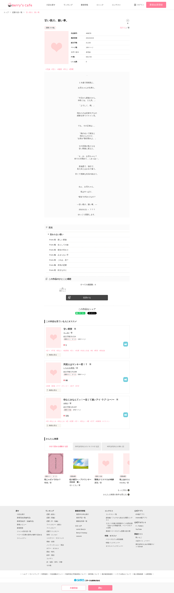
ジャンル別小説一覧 (24, 531)
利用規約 (44, 574)
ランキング (68, 5)
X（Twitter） (140, 526)
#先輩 (77, 350)
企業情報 (148, 574)
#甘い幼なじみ (51, 421)
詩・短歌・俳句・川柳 (54, 562)
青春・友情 (50, 541)
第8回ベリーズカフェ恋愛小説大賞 (118, 531)
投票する (87, 298)
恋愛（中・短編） (53, 521)
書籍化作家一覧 (81, 521)
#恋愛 (48, 386)
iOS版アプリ (140, 514)
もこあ (66, 333)
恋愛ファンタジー (53, 531)
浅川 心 (123, 28)
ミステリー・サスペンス (55, 538)
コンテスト (116, 5)
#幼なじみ (61, 421)
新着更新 (20, 528)
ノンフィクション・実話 (55, 545)
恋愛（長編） (51, 518)
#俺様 (59, 69)
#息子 (72, 386)
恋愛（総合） (51, 514)
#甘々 (48, 350)
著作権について (93, 574)
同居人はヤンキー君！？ (75, 364)
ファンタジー (51, 528)
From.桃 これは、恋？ (58, 260)
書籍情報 (84, 5)
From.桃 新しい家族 (58, 240)
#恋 (67, 421)
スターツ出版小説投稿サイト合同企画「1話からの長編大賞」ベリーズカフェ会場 (119, 525)
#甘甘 (77, 386)
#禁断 (71, 69)
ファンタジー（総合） (54, 524)
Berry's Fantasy (81, 533)
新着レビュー (21, 524)
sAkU (65, 403)
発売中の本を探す (82, 514)
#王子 (92, 421)
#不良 (53, 350)
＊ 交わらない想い (55, 234)
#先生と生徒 (84, 350)
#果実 (96, 350)
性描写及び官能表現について (75, 574)
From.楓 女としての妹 (58, 245)
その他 (49, 565)
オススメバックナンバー (114, 546)
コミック (100, 5)
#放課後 (66, 350)
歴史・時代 (50, 552)
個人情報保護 (138, 574)
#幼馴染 (98, 421)
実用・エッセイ (52, 535)
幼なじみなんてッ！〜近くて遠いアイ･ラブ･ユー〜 (89, 399)
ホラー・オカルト (53, 548)
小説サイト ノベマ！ (143, 541)
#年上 (65, 69)
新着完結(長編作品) (24, 518)
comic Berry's (81, 529)
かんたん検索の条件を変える (115, 494)
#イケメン (105, 421)
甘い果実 (68, 329)
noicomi (79, 536)
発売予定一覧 (81, 518)
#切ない (59, 350)
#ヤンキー (65, 386)
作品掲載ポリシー (56, 574)
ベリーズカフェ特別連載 (114, 539)
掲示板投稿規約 (107, 574)
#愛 (88, 421)
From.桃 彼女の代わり (58, 250)
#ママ (58, 386)
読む (100, 588)
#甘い (53, 69)
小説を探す (50, 5)
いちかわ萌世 (68, 368)
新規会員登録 (156, 5)
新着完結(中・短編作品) (25, 521)
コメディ (50, 558)
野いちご (139, 537)
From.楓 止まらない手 (58, 255)
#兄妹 (48, 69)
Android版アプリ (141, 518)
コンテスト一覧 (111, 514)
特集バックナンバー (113, 543)
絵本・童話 (50, 555)
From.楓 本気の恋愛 (58, 265)
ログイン (140, 5)
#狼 (91, 350)
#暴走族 (102, 350)
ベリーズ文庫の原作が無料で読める (29, 535)
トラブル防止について (123, 574)
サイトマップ (34, 574)
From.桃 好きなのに (58, 270)
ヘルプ (24, 574)
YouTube (139, 529)
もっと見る (122, 490)
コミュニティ (21, 538)
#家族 (53, 386)
